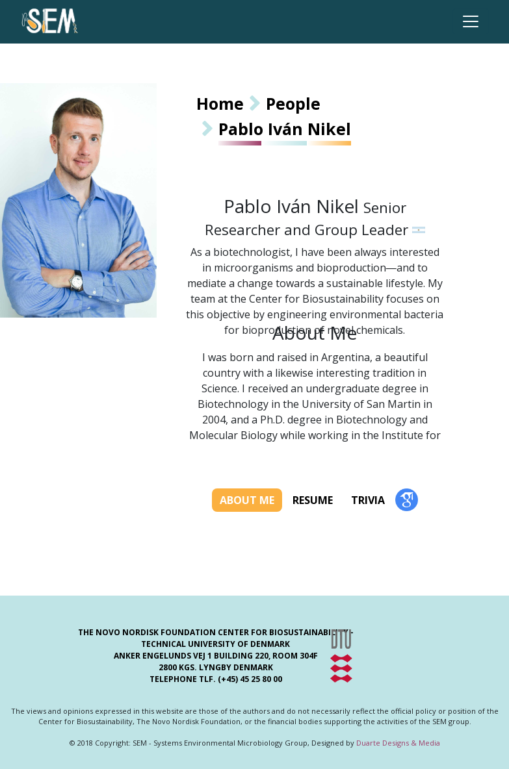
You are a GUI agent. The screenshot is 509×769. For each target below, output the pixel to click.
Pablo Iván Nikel (284, 129)
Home (220, 103)
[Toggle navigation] (470, 21)
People (293, 103)
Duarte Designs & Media (398, 743)
